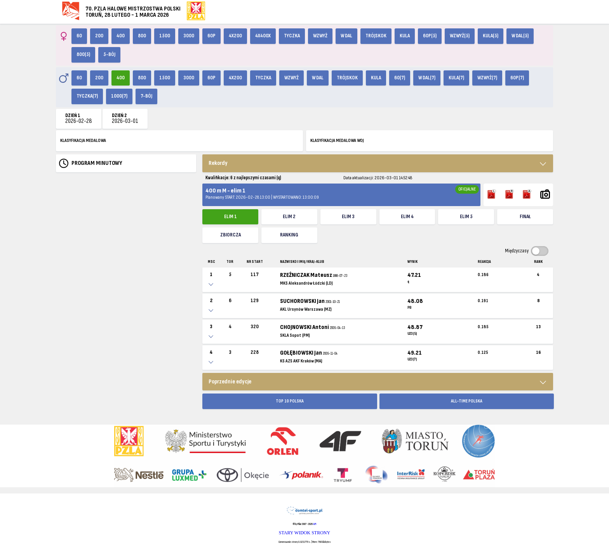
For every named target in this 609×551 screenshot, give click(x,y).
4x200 (235, 36)
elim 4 (407, 216)
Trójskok (375, 36)
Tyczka (292, 36)
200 (99, 36)
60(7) (399, 78)
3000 (188, 36)
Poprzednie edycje (230, 381)
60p (211, 36)
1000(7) (119, 96)
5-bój (109, 54)
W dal (346, 36)
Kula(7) (456, 78)
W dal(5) (520, 36)
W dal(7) (426, 78)
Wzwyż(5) (460, 36)
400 (121, 36)
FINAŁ (525, 216)
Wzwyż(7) (487, 78)
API (314, 524)
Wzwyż (320, 36)
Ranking (289, 235)
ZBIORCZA (230, 235)
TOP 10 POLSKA (290, 401)
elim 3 (348, 216)
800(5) (83, 54)
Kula (405, 36)
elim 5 (466, 216)
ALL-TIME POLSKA (466, 401)
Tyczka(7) (87, 96)
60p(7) (517, 78)
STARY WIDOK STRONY (304, 532)
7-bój (146, 96)
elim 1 (230, 216)
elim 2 (289, 216)
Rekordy (218, 163)
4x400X (263, 36)
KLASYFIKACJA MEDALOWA (83, 140)
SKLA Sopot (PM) (295, 335)
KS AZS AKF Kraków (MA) (301, 361)
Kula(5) (490, 36)
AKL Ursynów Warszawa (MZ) (306, 309)
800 (142, 36)
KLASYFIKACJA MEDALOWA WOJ (337, 140)
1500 (164, 36)
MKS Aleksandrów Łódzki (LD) (306, 283)
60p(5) (430, 36)
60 (79, 36)
